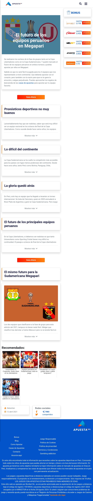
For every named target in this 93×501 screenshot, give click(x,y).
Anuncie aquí (16, 455)
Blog (16, 441)
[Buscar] (80, 3)
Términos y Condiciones (48, 450)
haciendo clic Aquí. (58, 495)
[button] (31, 136)
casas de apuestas (26, 83)
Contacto (16, 452)
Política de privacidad (48, 446)
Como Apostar (16, 444)
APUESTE (86, 23)
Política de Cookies (48, 443)
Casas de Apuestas (16, 448)
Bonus (75, 12)
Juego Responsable (48, 439)
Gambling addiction (48, 453)
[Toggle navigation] (85, 3)
